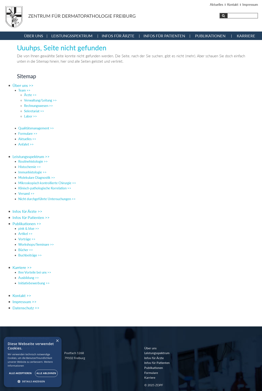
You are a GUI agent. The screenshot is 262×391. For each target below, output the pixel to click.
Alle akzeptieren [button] (20, 373)
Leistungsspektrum (72, 35)
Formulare (130, 374)
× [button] (57, 340)
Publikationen (210, 35)
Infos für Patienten (164, 35)
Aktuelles (216, 4)
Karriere (246, 35)
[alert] (33, 362)
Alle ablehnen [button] (46, 373)
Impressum (250, 4)
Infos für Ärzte (118, 35)
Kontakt (232, 4)
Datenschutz (234, 373)
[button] (33, 381)
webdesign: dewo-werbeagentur (223, 381)
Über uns (33, 35)
